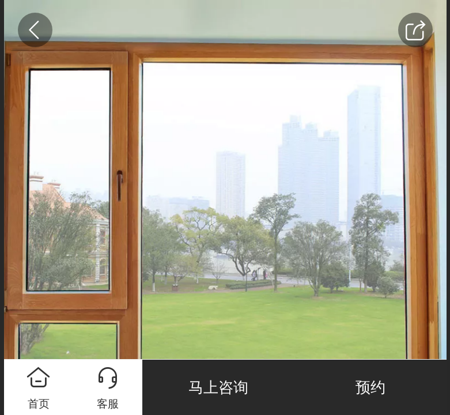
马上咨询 (218, 387)
